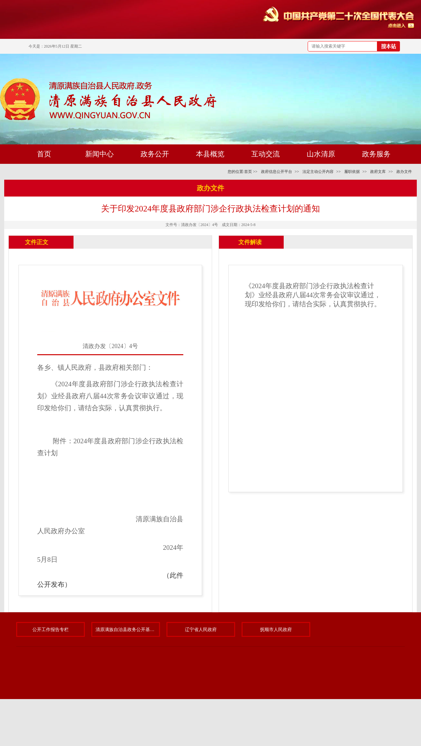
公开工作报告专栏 (50, 629)
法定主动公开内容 (318, 171)
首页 (248, 171)
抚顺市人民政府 (276, 629)
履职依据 (352, 171)
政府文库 (378, 171)
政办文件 (404, 171)
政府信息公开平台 (276, 171)
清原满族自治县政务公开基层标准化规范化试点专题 (126, 629)
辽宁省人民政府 (201, 629)
